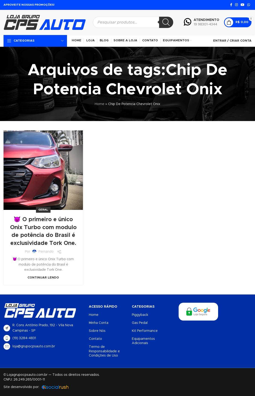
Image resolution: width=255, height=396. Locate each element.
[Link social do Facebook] (231, 5)
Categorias (143, 306)
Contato (95, 339)
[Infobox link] (201, 22)
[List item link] (44, 338)
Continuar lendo (43, 277)
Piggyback (140, 315)
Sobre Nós (97, 331)
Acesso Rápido (103, 306)
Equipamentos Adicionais (143, 341)
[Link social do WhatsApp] (248, 5)
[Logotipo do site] (45, 22)
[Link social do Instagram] (236, 5)
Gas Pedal (140, 323)
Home (99, 104)
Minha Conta (98, 323)
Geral (43, 209)
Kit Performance (145, 331)
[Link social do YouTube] (242, 5)
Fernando (46, 251)
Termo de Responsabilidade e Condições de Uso (104, 351)
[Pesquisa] (166, 22)
